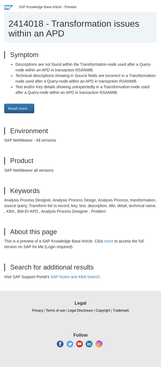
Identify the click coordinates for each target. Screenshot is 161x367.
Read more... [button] (19, 108)
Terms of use (55, 310)
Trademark (121, 310)
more (108, 241)
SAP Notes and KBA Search (75, 277)
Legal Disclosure (80, 310)
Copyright (103, 310)
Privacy (37, 310)
